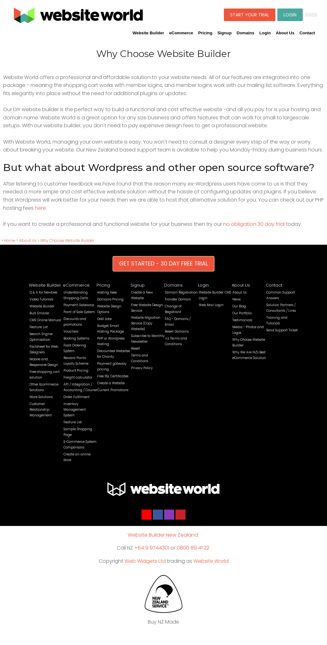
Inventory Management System (75, 410)
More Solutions (41, 397)
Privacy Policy (141, 368)
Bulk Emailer (39, 313)
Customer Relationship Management (41, 410)
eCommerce (181, 33)
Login (265, 33)
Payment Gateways (79, 305)
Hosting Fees (107, 292)
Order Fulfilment (77, 397)
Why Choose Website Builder (67, 240)
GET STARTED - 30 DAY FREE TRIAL (163, 263)
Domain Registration (181, 292)
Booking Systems (76, 338)
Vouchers (71, 331)
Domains (245, 33)
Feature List (39, 327)
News (236, 299)
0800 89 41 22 (193, 547)
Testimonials (242, 320)
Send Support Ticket (282, 330)
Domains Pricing (110, 299)
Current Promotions (112, 390)
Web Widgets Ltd (145, 561)
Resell (135, 348)
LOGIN (290, 15)
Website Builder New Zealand (163, 535)
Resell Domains (177, 331)
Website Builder (148, 33)
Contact (307, 33)
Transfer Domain (178, 299)
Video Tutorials (41, 299)
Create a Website (111, 383)
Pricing (205, 33)
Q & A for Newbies (43, 292)
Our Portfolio (242, 313)
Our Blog (239, 306)
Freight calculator (78, 377)
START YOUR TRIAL (249, 15)
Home (9, 240)
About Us (285, 33)
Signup (224, 33)
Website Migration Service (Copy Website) (145, 323)
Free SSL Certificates (112, 376)
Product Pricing (76, 370)
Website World (211, 561)
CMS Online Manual (45, 320)
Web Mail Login (211, 305)
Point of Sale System (79, 312)
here (40, 208)
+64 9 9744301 (151, 547)
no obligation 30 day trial (254, 224)
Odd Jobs (104, 319)
